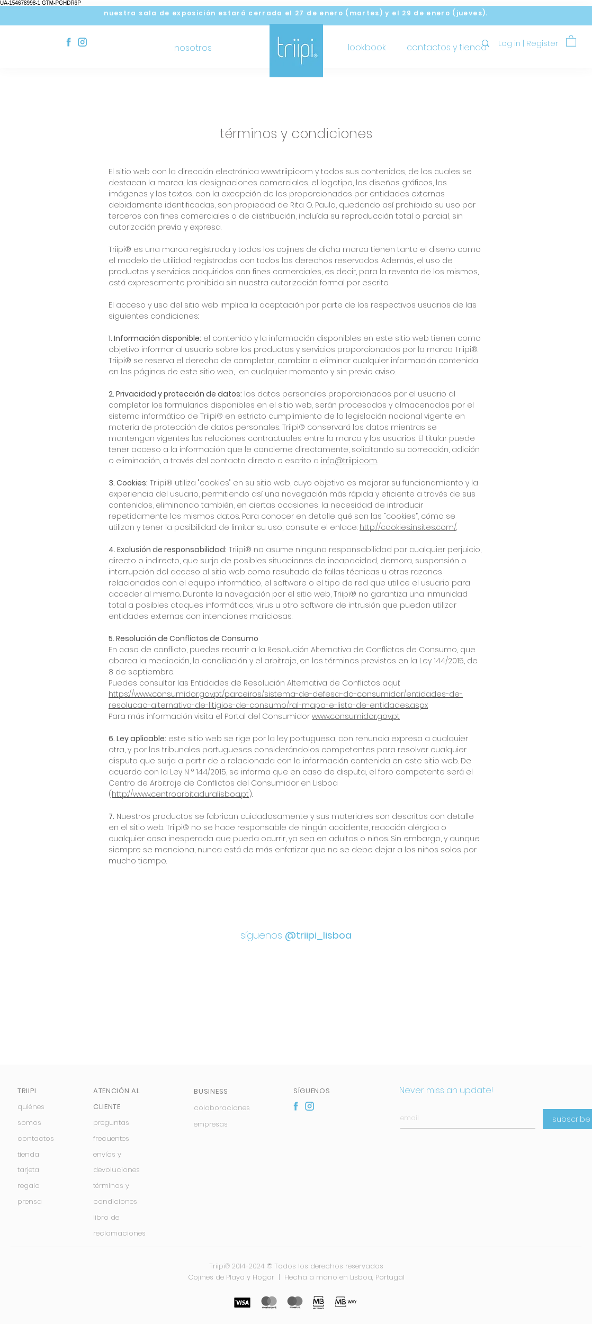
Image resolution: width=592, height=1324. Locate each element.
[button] (571, 40)
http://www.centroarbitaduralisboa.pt (180, 794)
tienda (28, 1154)
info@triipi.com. (349, 460)
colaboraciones (222, 1108)
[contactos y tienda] (447, 47)
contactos (35, 1138)
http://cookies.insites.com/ (408, 527)
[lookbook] (367, 47)
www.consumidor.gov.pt (356, 716)
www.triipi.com (287, 171)
